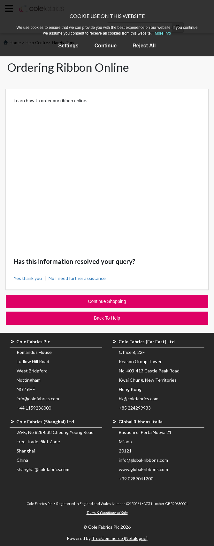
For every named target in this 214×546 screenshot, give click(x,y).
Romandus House (34, 352)
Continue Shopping (107, 301)
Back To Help (107, 318)
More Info (163, 33)
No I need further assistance (77, 278)
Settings (68, 45)
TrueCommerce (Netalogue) (120, 538)
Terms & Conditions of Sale (107, 512)
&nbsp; (107, 173)
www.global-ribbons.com (143, 469)
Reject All (144, 45)
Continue (106, 45)
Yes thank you (28, 278)
